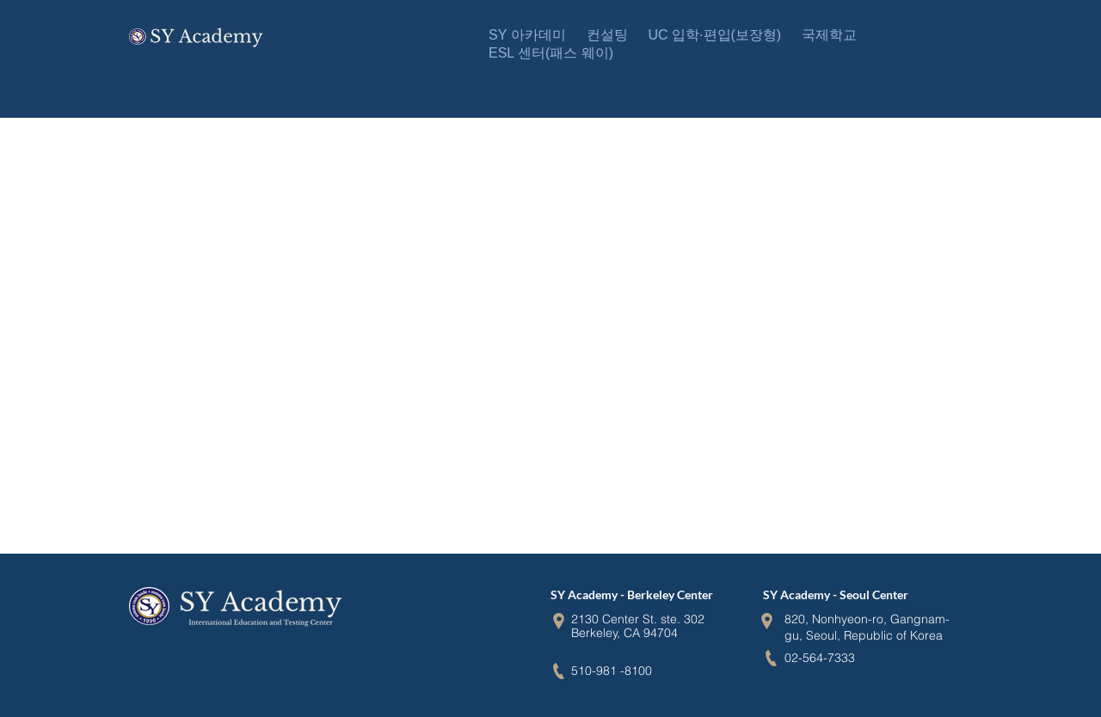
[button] (527, 36)
